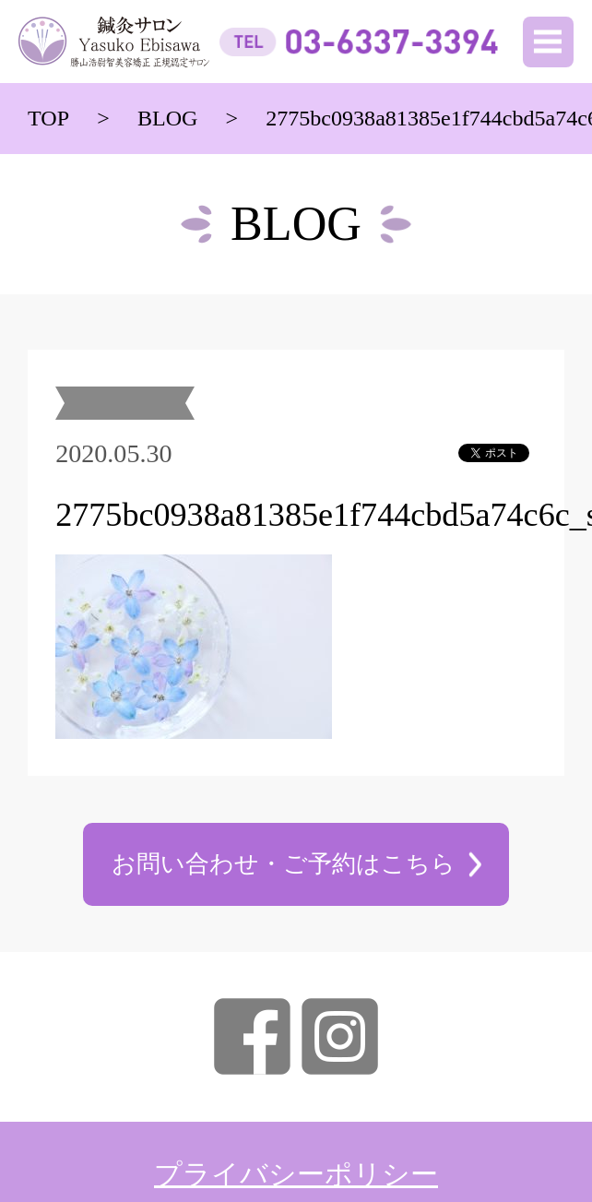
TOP (48, 118)
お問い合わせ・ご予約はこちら (284, 864)
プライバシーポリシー (296, 1174)
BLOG (167, 118)
